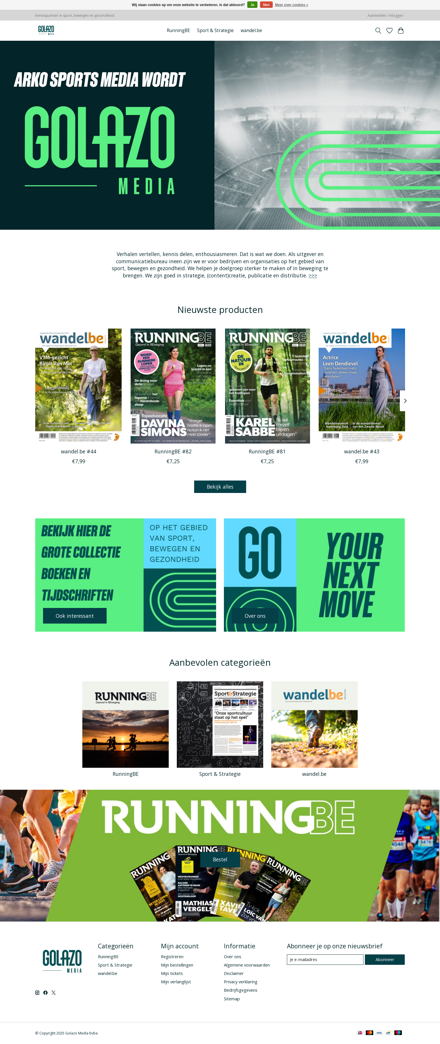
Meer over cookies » (291, 5)
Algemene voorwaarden (247, 965)
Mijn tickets (172, 973)
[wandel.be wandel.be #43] (361, 386)
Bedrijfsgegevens (240, 990)
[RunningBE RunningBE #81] (267, 386)
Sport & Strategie (215, 30)
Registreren (172, 956)
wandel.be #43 (361, 451)
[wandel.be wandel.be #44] (78, 386)
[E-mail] (325, 959)
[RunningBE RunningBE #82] (172, 386)
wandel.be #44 (78, 451)
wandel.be (251, 30)
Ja (252, 5)
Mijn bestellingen (177, 965)
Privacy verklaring (240, 981)
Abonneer (385, 959)
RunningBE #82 (172, 451)
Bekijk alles (220, 486)
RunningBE (178, 30)
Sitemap (232, 999)
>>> (313, 275)
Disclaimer (234, 973)
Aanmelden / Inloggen (385, 15)
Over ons (232, 956)
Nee (266, 5)
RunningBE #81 (267, 451)
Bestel (220, 859)
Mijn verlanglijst (176, 981)
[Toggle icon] (378, 30)
